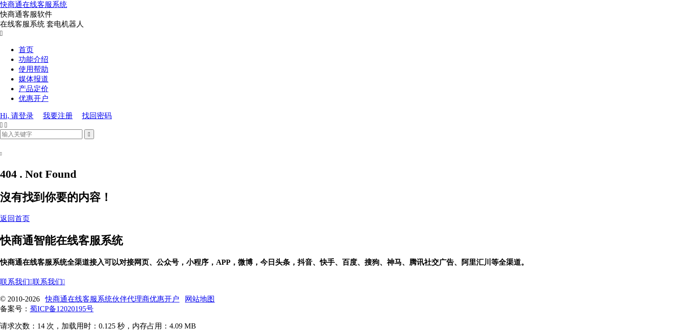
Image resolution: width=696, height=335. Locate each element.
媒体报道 (33, 79)
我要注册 (58, 116)
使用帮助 (33, 69)
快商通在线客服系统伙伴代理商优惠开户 (112, 299)
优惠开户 (33, 98)
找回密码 (97, 116)
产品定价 (33, 89)
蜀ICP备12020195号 (62, 309)
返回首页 (15, 218)
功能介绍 (33, 59)
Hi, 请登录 (17, 116)
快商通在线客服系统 (33, 4)
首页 (26, 50)
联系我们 (16, 282)
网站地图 (200, 299)
